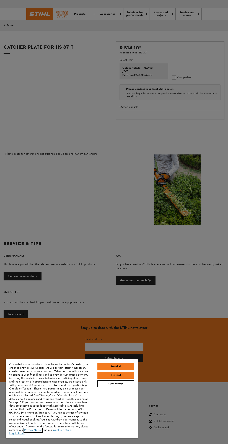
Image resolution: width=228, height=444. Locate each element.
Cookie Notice (62, 430)
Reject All (116, 375)
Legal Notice (17, 434)
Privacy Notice (33, 430)
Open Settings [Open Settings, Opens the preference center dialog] (115, 383)
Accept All (116, 366)
